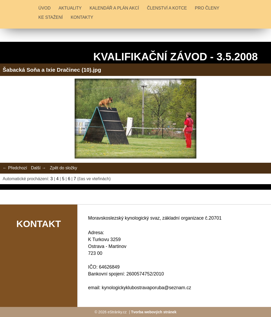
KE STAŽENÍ (50, 17)
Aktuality (70, 8)
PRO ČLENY (207, 8)
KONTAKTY (82, 17)
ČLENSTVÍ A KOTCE (167, 8)
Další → (38, 168)
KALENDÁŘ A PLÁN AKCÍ (114, 8)
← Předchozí (15, 168)
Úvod (44, 8)
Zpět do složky (63, 168)
